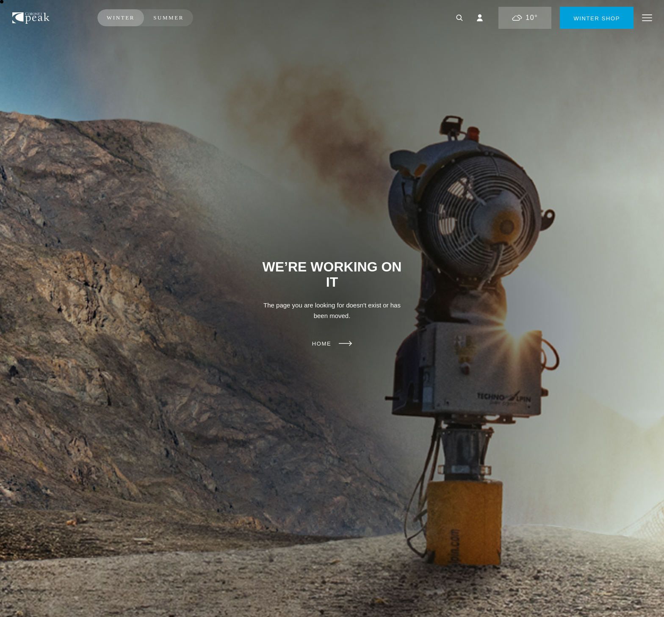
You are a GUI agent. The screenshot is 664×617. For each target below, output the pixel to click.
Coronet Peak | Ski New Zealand (47, 18)
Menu (647, 18)
